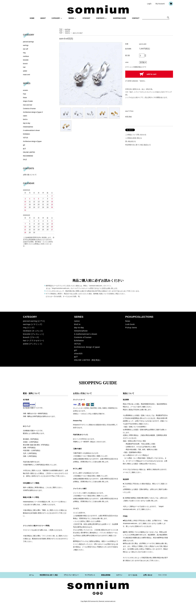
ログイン (119, 575)
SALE (25, 159)
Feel (24, 94)
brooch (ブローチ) (31, 337)
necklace (26, 56)
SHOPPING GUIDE (119, 18)
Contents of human (29, 108)
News (127, 321)
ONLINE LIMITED (29, 152)
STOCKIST (86, 18)
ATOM (164, 575)
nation (25, 116)
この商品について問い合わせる (135, 135)
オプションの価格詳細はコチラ (135, 67)
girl (24, 145)
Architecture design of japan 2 (33, 112)
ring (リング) (28, 328)
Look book (130, 324)
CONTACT (135, 18)
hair (24, 67)
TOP (60, 29)
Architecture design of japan (32, 141)
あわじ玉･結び (77, 33)
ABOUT (43, 18)
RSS (159, 575)
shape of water (28, 101)
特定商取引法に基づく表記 (49, 575)
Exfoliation (26, 134)
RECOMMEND (28, 156)
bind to (67, 31)
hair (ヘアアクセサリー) (33, 341)
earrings (67, 29)
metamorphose (28, 127)
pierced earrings (28, 42)
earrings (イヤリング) (32, 324)
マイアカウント (90, 575)
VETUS (25, 138)
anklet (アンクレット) (32, 344)
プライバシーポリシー (71, 575)
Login (149, 4)
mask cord (26, 74)
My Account (160, 4)
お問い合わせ (147, 575)
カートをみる (132, 575)
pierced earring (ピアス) (34, 321)
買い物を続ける (130, 141)
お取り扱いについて (29, 175)
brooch (25, 63)
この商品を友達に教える (133, 138)
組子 (24, 149)
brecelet (25, 60)
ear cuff (25, 49)
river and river (27, 105)
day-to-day (26, 123)
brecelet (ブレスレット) (33, 334)
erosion (25, 90)
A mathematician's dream (31, 130)
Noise (25, 97)
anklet (25, 71)
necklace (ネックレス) (33, 331)
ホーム (31, 575)
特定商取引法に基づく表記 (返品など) (138, 145)
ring (24, 53)
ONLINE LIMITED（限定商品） (88, 360)
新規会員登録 (105, 575)
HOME (32, 18)
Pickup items (131, 328)
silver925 (78, 354)
